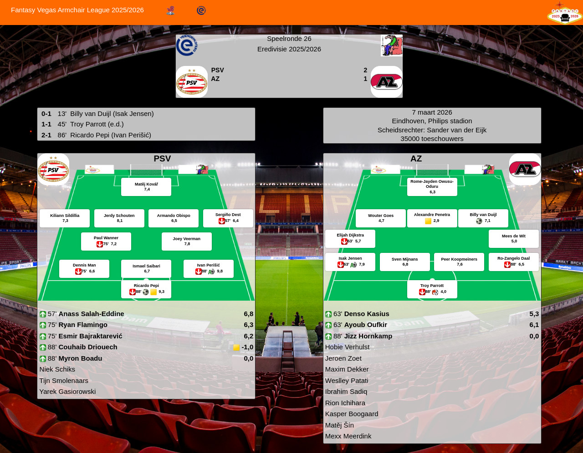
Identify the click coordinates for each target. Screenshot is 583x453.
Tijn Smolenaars (62, 380)
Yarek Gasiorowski (66, 391)
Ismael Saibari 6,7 (146, 269)
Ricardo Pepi (89, 135)
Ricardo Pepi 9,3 (146, 289)
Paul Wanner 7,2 (106, 241)
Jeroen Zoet (342, 358)
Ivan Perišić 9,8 (208, 269)
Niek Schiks (56, 369)
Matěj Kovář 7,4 (146, 187)
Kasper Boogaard (350, 414)
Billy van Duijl (90, 113)
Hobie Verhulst (346, 347)
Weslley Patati (345, 380)
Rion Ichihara (344, 403)
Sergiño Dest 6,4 (228, 217)
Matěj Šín (338, 425)
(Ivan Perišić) (131, 135)
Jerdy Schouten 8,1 (119, 218)
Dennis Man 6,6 (84, 268)
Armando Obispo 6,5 (173, 218)
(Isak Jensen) (133, 113)
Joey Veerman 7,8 (187, 242)
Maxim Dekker (346, 369)
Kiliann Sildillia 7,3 (64, 218)
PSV (217, 70)
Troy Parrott (88, 124)
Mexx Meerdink (347, 436)
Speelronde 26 (289, 38)
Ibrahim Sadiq (345, 391)
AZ (215, 78)
